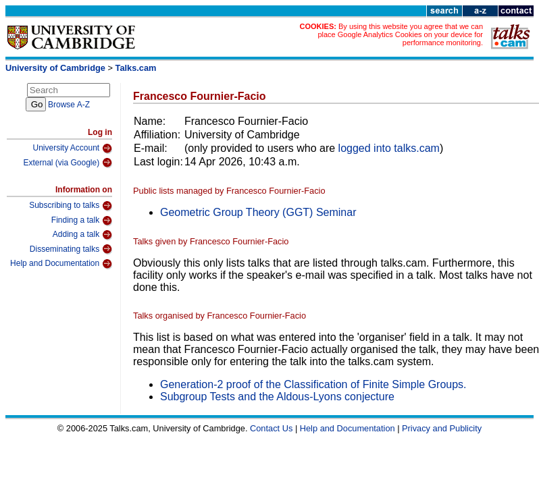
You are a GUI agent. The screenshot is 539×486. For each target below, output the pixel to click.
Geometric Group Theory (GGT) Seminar (258, 212)
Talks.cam (136, 68)
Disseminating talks (71, 249)
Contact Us (271, 428)
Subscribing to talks (70, 205)
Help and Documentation (61, 264)
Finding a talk (81, 220)
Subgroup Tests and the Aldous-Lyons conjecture (277, 396)
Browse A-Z (69, 104)
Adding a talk (82, 235)
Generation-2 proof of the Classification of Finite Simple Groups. (313, 384)
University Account (72, 148)
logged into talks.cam (389, 148)
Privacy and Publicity (442, 428)
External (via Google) (67, 162)
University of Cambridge (55, 68)
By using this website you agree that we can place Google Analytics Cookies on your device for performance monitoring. (400, 34)
